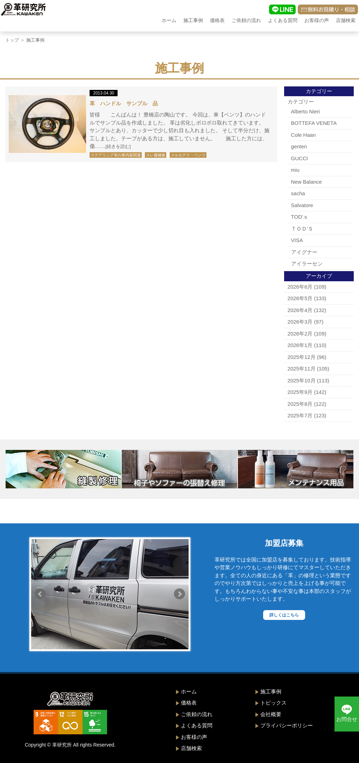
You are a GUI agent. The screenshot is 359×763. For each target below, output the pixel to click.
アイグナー (304, 252)
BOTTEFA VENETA (314, 123)
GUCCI (299, 158)
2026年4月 (300, 310)
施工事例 (193, 20)
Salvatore (302, 205)
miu (295, 170)
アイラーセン (307, 264)
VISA (297, 240)
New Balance (306, 182)
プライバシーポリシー (286, 725)
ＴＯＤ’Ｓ (302, 229)
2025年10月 (302, 380)
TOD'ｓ (299, 217)
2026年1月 (300, 345)
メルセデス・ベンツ (188, 155)
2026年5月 (300, 298)
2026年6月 (300, 287)
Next (179, 594)
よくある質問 (282, 20)
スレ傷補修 (155, 155)
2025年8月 (300, 404)
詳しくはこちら (284, 615)
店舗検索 (346, 20)
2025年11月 (302, 369)
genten (299, 146)
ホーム (169, 20)
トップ (12, 40)
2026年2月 (300, 334)
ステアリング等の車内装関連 (116, 155)
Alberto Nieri (305, 111)
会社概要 (270, 714)
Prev (40, 594)
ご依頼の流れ (246, 20)
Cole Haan (303, 135)
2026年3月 (300, 322)
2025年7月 (300, 415)
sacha (298, 193)
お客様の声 (316, 20)
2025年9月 (300, 392)
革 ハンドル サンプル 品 (124, 103)
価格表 (217, 20)
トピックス (273, 703)
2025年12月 (302, 357)
